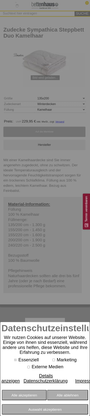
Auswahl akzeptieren (45, 409)
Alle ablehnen (68, 395)
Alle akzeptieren (24, 395)
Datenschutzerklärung (46, 380)
